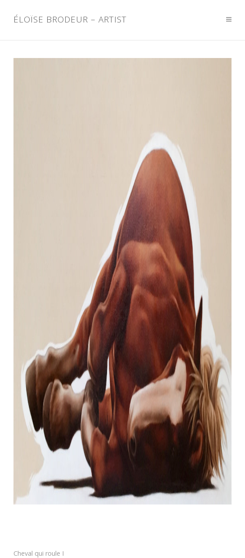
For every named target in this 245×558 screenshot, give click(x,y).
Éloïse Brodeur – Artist (70, 19)
